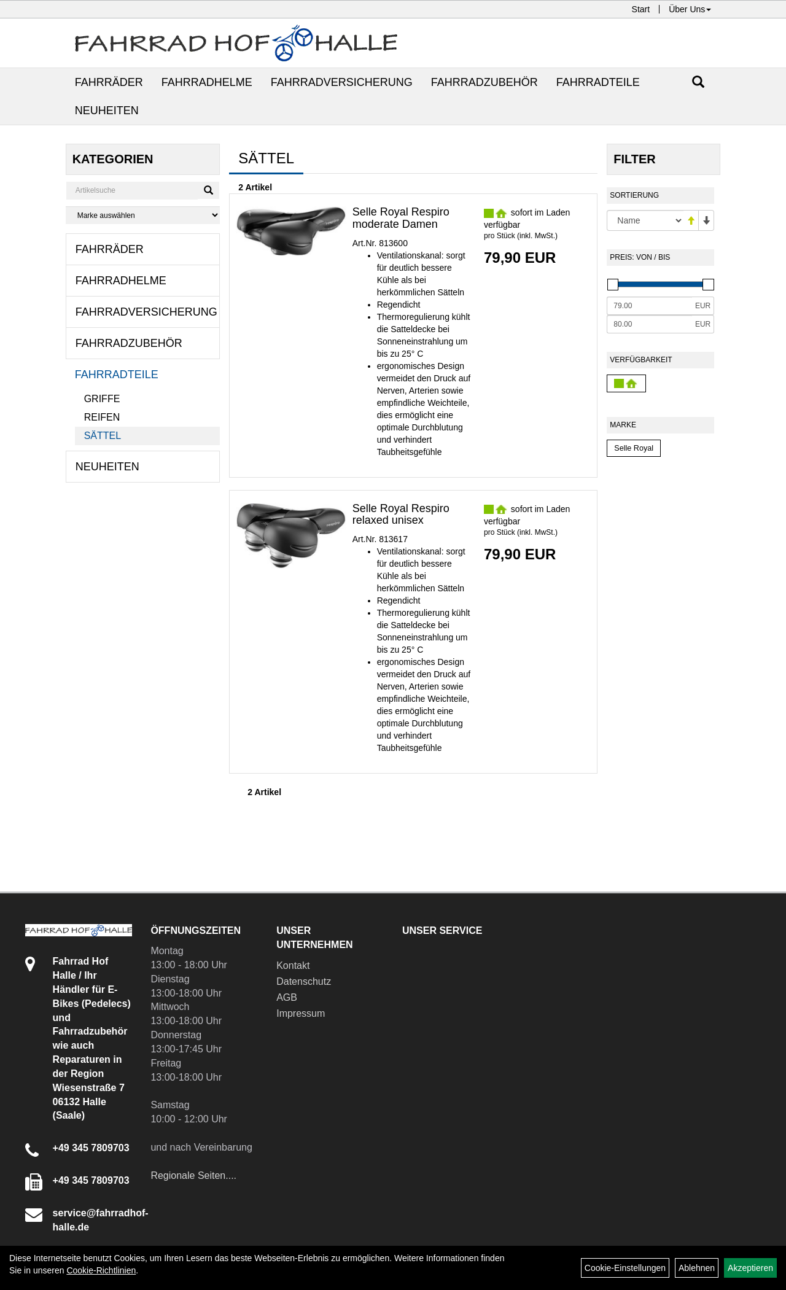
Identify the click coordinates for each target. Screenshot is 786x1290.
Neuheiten (107, 110)
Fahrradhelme (206, 82)
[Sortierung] (645, 220)
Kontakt (292, 965)
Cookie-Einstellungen (625, 1268)
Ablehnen (697, 1268)
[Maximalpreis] (649, 324)
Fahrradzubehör (484, 82)
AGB (286, 997)
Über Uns (690, 9)
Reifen (102, 417)
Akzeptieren (750, 1268)
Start (641, 9)
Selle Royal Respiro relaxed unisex (400, 514)
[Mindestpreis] (649, 306)
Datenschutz (303, 981)
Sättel (102, 435)
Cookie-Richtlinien (101, 1270)
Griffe (102, 399)
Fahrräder (109, 82)
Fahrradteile (598, 82)
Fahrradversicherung (342, 82)
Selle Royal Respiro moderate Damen (400, 218)
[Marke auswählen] (143, 215)
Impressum (300, 1013)
